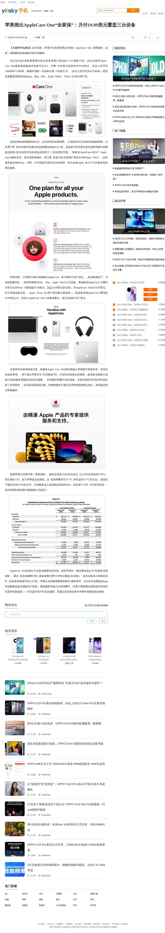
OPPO (25, 894)
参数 (150, 289)
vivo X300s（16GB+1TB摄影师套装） (133, 309)
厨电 (41, 899)
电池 (7, 152)
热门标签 (11, 886)
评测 (150, 299)
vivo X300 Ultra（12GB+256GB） (133, 315)
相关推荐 (11, 631)
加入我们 (78, 924)
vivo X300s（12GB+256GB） (131, 345)
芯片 (75, 899)
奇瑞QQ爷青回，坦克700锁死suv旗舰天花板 (136, 191)
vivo (75, 894)
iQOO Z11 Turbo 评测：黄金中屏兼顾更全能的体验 (140, 259)
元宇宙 (93, 905)
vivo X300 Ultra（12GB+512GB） (133, 320)
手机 (14, 11)
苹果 (24, 899)
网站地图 (87, 924)
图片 (150, 294)
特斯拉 (25, 905)
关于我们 (41, 924)
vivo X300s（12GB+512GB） (131, 282)
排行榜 (153, 11)
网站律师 (96, 924)
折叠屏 (59, 894)
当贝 (41, 894)
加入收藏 (31, 2)
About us (50, 924)
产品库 (22, 2)
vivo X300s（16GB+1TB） (130, 335)
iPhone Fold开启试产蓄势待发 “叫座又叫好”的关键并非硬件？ (64, 683)
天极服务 (60, 924)
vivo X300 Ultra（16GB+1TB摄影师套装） (133, 340)
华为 (75, 905)
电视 (7, 899)
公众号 (145, 11)
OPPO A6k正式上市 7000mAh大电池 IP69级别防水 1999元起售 (66, 763)
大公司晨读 (61, 905)
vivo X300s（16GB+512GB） (131, 330)
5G (6, 894)
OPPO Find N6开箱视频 (126, 185)
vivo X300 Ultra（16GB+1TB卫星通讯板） (133, 304)
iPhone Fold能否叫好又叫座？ (139, 78)
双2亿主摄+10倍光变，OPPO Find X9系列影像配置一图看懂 (64, 723)
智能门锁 (94, 894)
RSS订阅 (115, 924)
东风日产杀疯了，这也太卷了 (139, 161)
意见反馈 (124, 924)
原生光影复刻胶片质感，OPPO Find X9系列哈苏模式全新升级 (65, 743)
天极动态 (69, 924)
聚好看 (8, 905)
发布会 (161, 11)
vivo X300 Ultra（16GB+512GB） (133, 325)
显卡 (58, 899)
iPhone (28, 76)
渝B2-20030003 (55, 927)
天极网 (2, 2)
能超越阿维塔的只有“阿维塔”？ (130, 168)
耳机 (49, 287)
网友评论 (11, 605)
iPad (36, 76)
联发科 (42, 905)
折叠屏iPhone (101, 581)
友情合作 (106, 924)
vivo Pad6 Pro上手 (139, 231)
